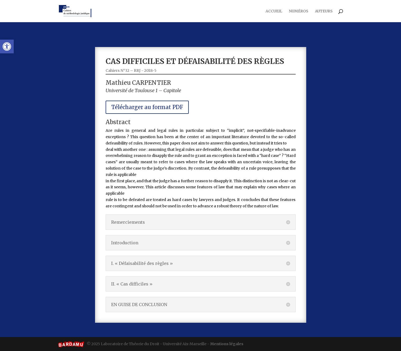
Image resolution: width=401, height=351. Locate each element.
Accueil (274, 11)
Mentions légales (226, 343)
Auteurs (324, 11)
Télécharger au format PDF (153, 116)
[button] (7, 46)
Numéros (298, 11)
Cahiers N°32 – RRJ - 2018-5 (139, 84)
